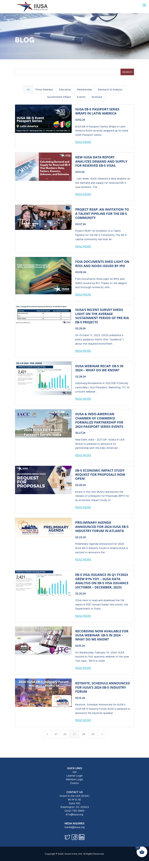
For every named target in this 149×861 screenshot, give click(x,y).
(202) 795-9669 (74, 810)
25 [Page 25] (92, 734)
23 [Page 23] (74, 734)
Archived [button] (96, 96)
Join (74, 771)
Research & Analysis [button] (110, 89)
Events (74, 783)
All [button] (28, 89)
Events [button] (81, 96)
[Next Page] (102, 734)
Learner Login (75, 775)
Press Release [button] (44, 89)
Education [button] (65, 89)
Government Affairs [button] (59, 96)
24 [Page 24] (83, 734)
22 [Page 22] (65, 734)
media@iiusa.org (74, 827)
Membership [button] (84, 89)
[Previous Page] (47, 734)
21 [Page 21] (56, 734)
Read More (83, 142)
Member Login (74, 779)
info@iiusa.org (74, 814)
